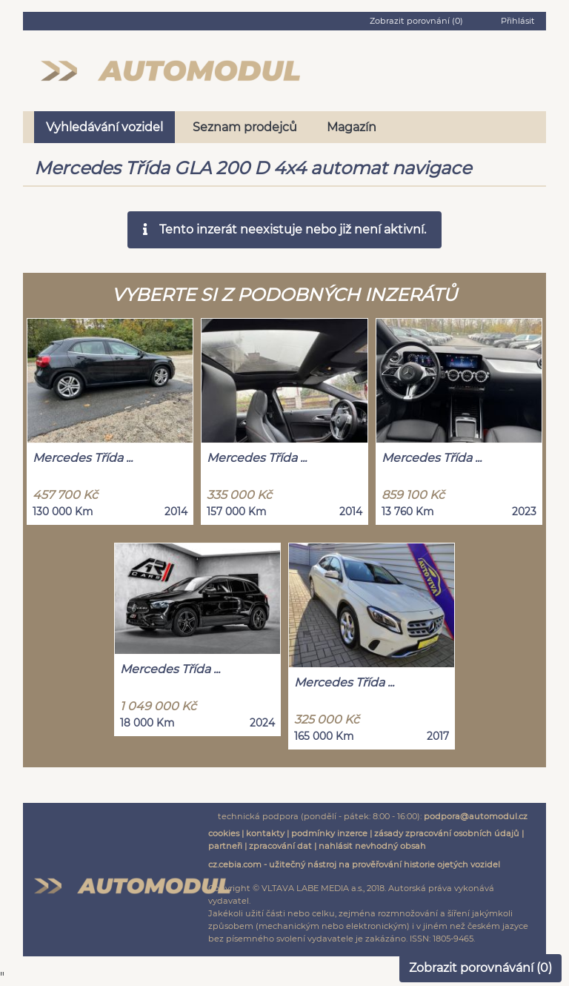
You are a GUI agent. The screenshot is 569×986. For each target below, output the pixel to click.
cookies (223, 833)
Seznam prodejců (245, 127)
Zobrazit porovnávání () (480, 968)
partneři (225, 846)
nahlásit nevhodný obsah (372, 846)
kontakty (265, 833)
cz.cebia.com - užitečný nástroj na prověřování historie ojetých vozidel (354, 864)
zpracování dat (280, 846)
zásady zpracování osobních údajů (446, 833)
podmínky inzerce (329, 833)
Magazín (351, 127)
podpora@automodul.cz (476, 816)
